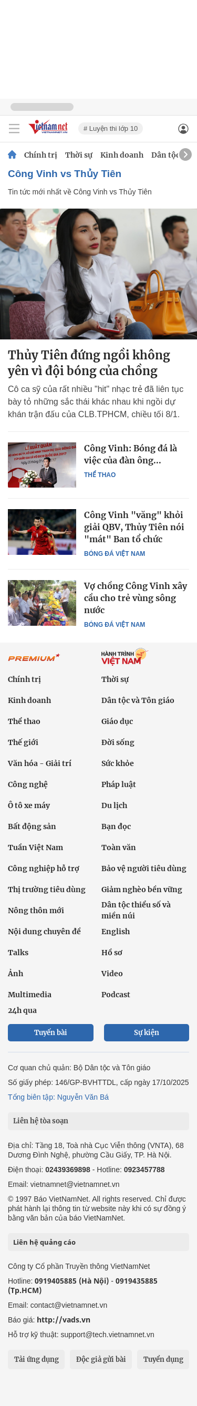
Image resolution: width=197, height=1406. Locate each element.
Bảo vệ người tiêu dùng (143, 868)
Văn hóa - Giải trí (39, 763)
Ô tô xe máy (29, 805)
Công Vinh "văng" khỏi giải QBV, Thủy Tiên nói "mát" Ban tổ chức (134, 527)
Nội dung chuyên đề (44, 931)
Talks (18, 952)
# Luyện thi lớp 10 (111, 128)
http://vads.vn (63, 1320)
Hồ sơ (111, 952)
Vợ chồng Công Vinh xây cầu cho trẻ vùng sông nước (135, 598)
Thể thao (100, 475)
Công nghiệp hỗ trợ (43, 868)
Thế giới (23, 742)
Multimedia (29, 994)
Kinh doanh (121, 155)
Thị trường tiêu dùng (47, 889)
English (115, 931)
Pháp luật (118, 784)
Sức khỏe (117, 763)
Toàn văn (118, 847)
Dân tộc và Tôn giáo (137, 700)
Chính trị (40, 155)
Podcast (115, 994)
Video (112, 973)
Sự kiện (146, 1032)
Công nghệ (28, 784)
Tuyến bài (50, 1032)
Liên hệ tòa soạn (40, 1120)
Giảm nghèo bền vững (141, 889)
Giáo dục (117, 721)
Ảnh (15, 973)
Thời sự (78, 155)
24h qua (22, 1010)
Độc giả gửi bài (101, 1359)
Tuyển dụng (163, 1359)
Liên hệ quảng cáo (44, 1242)
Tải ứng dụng (36, 1359)
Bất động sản (32, 826)
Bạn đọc (116, 826)
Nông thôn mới (36, 910)
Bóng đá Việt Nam (114, 553)
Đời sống (117, 742)
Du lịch (114, 805)
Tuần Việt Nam (35, 847)
